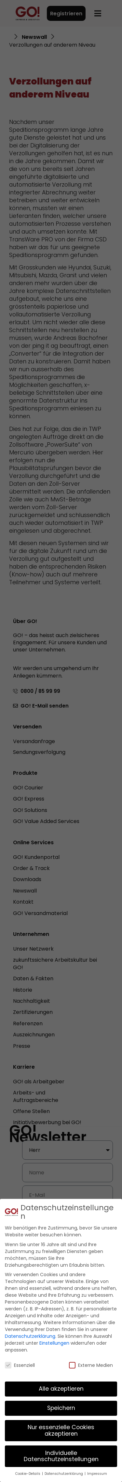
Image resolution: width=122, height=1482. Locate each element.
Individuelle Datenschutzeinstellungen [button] (61, 1456)
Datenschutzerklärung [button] (64, 1473)
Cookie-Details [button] (28, 1473)
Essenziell (20, 1365)
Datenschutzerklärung (30, 1336)
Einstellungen (54, 1343)
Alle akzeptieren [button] (61, 1389)
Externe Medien (91, 1365)
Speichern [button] (61, 1408)
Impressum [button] (97, 1473)
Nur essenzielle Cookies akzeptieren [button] (61, 1430)
